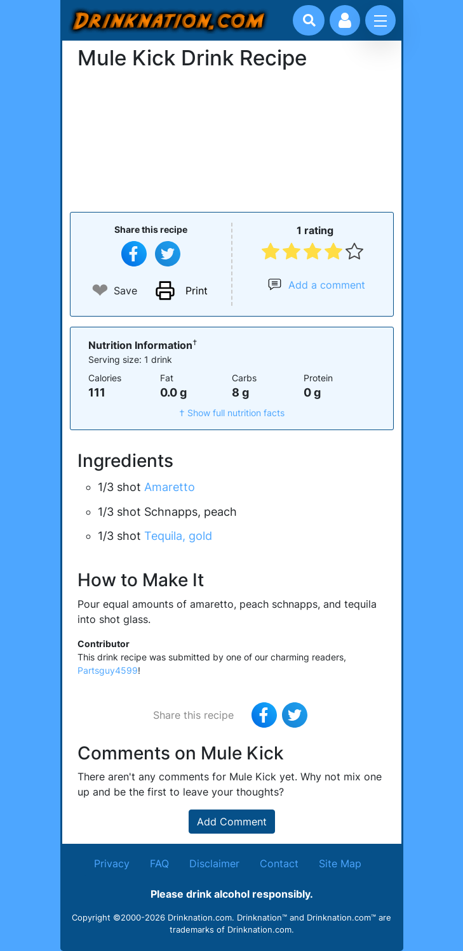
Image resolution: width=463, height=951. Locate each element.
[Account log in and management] (345, 20)
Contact (279, 863)
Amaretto (169, 487)
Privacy (112, 863)
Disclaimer (214, 863)
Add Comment (232, 821)
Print (196, 290)
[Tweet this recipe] (167, 253)
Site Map (340, 863)
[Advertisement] (231, 139)
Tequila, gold (178, 535)
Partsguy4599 (107, 670)
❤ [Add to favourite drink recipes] (100, 290)
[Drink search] (309, 20)
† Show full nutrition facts (232, 412)
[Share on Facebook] (134, 253)
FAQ (159, 863)
